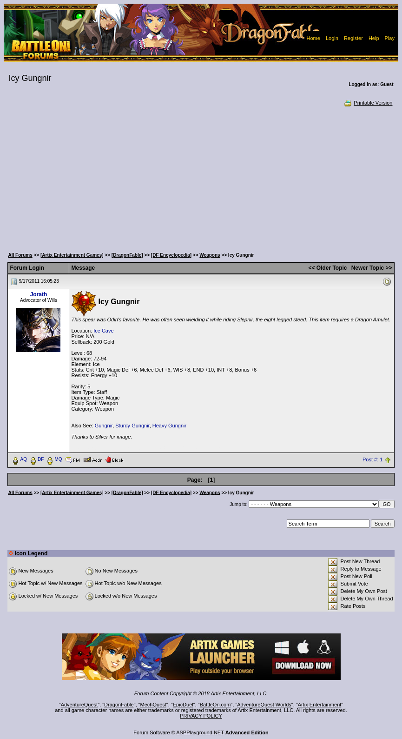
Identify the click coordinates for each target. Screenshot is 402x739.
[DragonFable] (127, 255)
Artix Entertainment (320, 704)
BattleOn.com (215, 704)
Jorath (38, 294)
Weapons (209, 255)
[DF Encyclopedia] (171, 255)
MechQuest (153, 704)
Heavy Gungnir (169, 425)
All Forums (20, 255)
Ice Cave (103, 330)
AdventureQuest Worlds (264, 704)
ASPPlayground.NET (200, 732)
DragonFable (119, 704)
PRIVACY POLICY (201, 716)
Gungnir (104, 425)
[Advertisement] (200, 177)
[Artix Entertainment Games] (72, 255)
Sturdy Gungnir (132, 425)
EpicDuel (183, 704)
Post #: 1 (372, 459)
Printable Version (367, 103)
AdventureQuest (79, 704)
